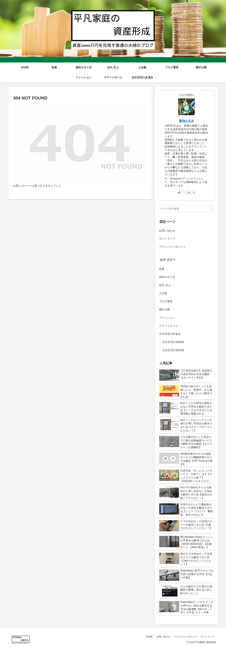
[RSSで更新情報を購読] (193, 192)
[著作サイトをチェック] (179, 192)
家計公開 (164, 309)
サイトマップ (167, 238)
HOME (149, 636)
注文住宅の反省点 (169, 333)
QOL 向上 (165, 285)
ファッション (167, 317)
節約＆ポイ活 (167, 277)
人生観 (163, 293)
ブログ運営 (165, 301)
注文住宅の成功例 (173, 350)
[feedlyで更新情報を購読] (189, 192)
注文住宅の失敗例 (173, 342)
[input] (186, 208)
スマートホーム (168, 325)
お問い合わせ (167, 230)
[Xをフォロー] (184, 192)
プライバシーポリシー (172, 246)
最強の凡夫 (186, 121)
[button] (211, 209)
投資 (161, 268)
